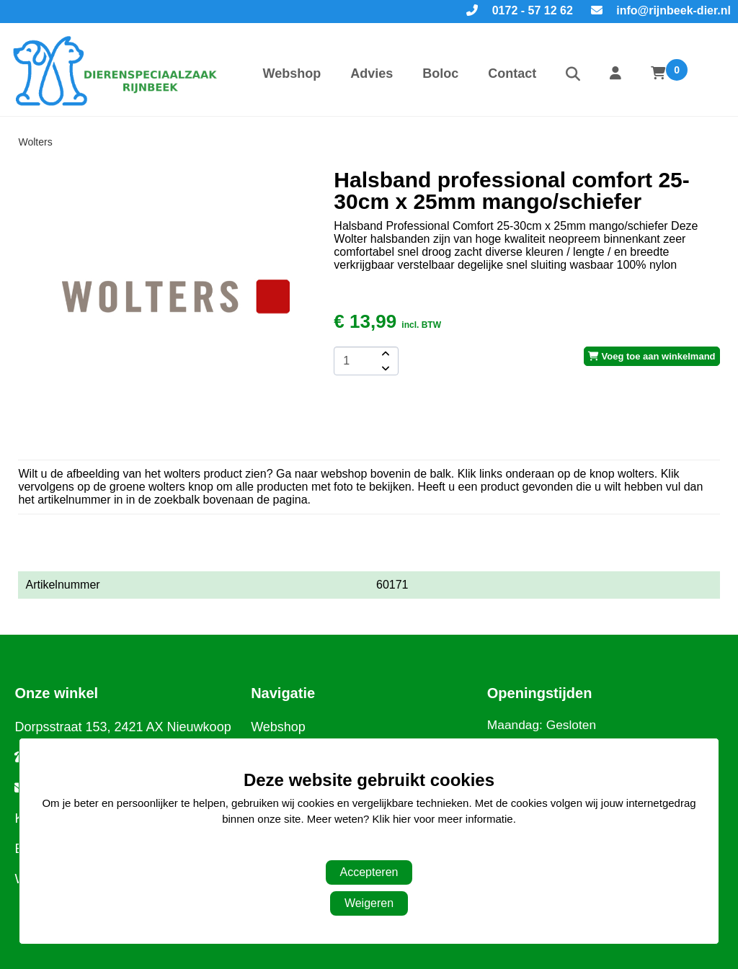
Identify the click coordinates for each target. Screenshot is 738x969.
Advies (371, 73)
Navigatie (283, 693)
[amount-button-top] (384, 354)
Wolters (35, 142)
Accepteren (369, 872)
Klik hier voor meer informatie (443, 819)
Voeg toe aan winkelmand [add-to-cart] (652, 356)
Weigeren (369, 903)
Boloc (440, 73)
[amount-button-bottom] (384, 368)
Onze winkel (56, 693)
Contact (512, 73)
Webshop (291, 73)
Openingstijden (539, 693)
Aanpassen (361, 848)
